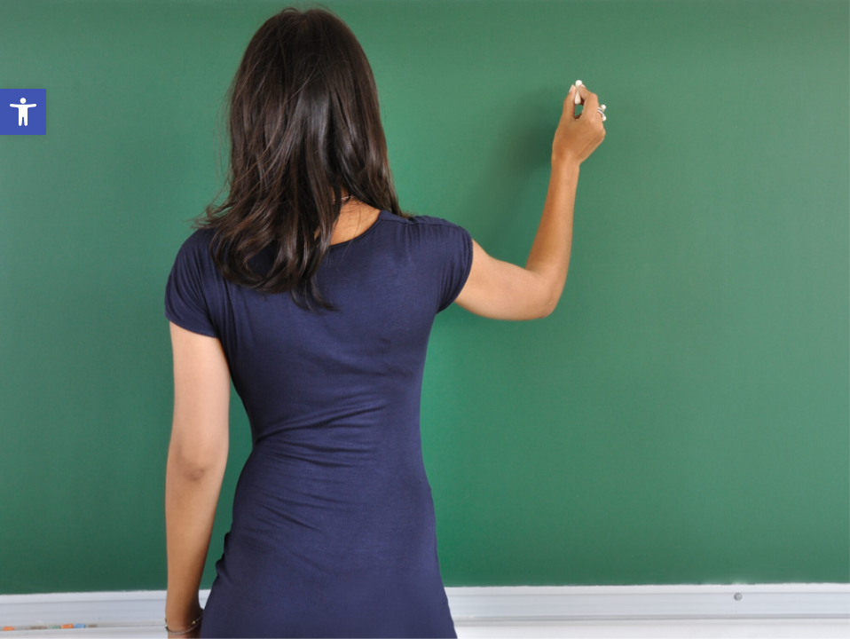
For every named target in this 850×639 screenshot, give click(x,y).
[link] (23, 112)
